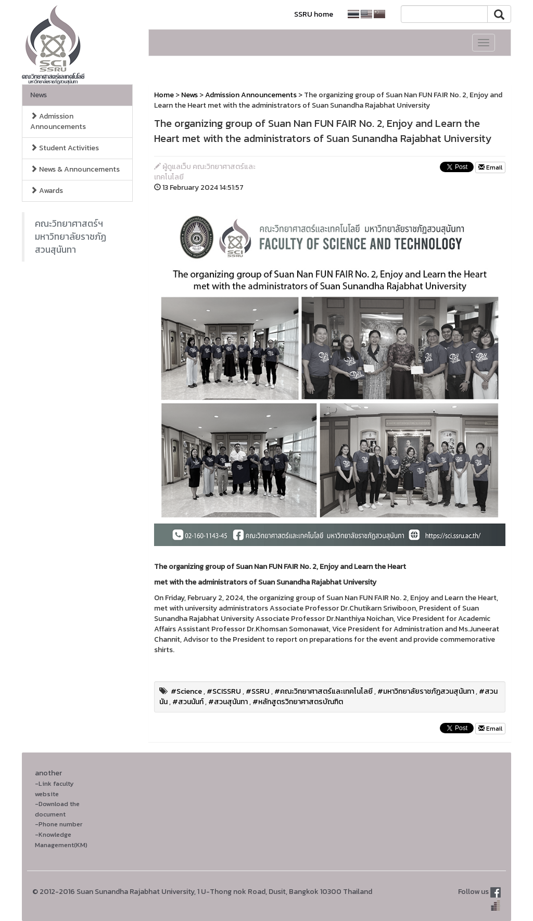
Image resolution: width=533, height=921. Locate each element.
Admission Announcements (58, 121)
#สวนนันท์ (188, 701)
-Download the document (57, 809)
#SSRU (258, 691)
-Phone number (58, 824)
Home (164, 94)
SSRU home (313, 14)
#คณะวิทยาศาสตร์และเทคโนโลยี (323, 691)
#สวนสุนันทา (228, 701)
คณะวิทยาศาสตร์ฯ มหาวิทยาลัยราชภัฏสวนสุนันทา (70, 236)
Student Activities (64, 147)
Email (490, 167)
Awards (46, 190)
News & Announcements (75, 169)
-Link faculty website (54, 789)
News (38, 94)
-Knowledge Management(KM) (61, 839)
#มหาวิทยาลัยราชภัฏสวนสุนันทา (425, 691)
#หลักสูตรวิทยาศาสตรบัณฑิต (297, 701)
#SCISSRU (224, 691)
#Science (186, 691)
